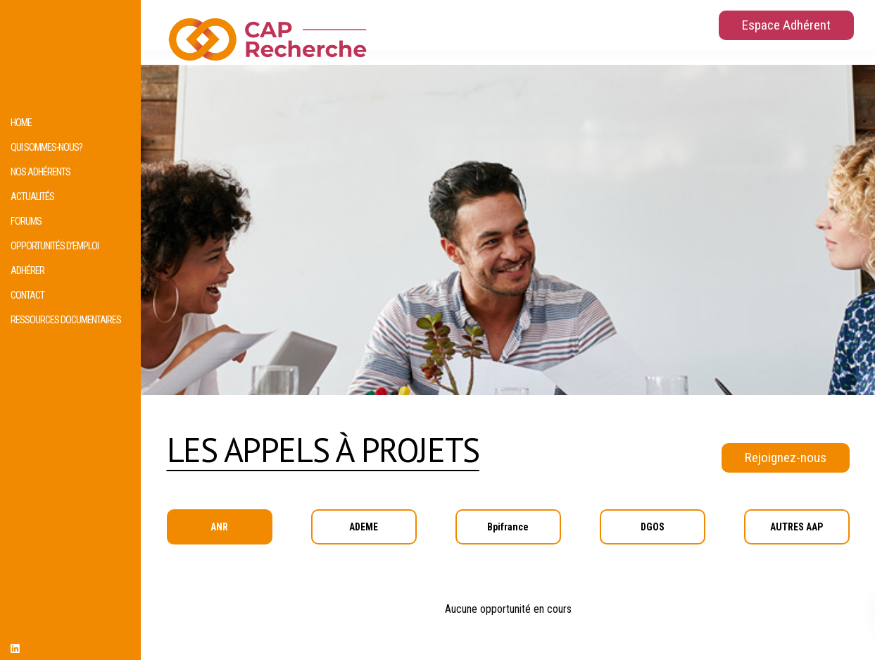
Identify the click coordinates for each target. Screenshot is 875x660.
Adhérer (27, 271)
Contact (27, 295)
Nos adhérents (40, 172)
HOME (21, 123)
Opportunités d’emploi (55, 246)
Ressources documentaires (66, 320)
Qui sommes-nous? (46, 148)
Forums (26, 222)
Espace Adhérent (786, 25)
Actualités (32, 197)
